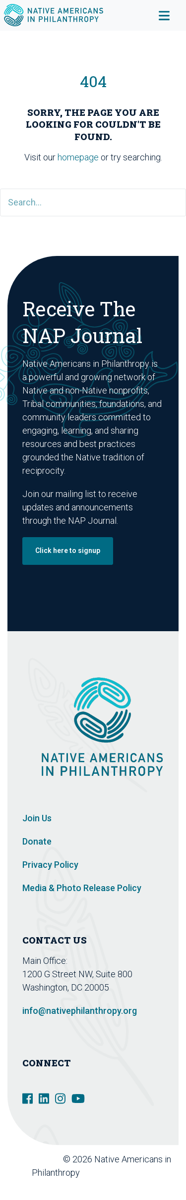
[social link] (27, 1097)
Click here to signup (67, 550)
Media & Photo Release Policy (81, 888)
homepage (78, 157)
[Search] (93, 202)
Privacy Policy (50, 864)
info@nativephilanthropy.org (79, 1010)
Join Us (37, 818)
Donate (37, 841)
